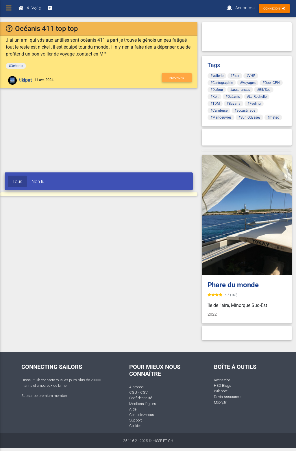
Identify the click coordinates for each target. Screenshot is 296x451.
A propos (136, 386)
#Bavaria (233, 104)
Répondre (176, 78)
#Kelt (214, 97)
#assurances (240, 90)
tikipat (25, 80)
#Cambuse (218, 110)
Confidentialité (140, 397)
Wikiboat (220, 391)
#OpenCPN (271, 83)
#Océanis (16, 66)
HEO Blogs (222, 385)
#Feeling (254, 104)
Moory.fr (220, 402)
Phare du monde (233, 285)
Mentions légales (142, 403)
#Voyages (248, 83)
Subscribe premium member (44, 395)
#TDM (215, 104)
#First (234, 76)
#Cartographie (221, 83)
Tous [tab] (17, 181)
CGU (133, 392)
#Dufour (216, 90)
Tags (214, 65)
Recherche (222, 380)
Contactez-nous (141, 414)
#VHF (250, 76)
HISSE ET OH (163, 440)
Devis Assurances (228, 396)
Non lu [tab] (38, 181)
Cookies (135, 425)
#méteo (273, 117)
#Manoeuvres (221, 117)
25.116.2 (130, 440)
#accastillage (244, 110)
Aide (132, 409)
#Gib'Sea (264, 90)
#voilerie (216, 76)
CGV (144, 392)
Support (135, 420)
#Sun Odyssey (249, 117)
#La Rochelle (257, 97)
